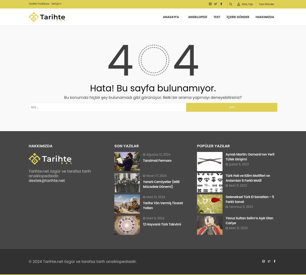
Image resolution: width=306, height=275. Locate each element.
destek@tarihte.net (47, 180)
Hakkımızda (265, 17)
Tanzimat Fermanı (157, 160)
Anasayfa (171, 17)
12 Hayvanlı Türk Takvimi (162, 224)
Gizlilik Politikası (39, 4)
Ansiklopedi (197, 17)
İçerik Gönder (238, 17)
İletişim (56, 4)
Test (217, 17)
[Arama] (230, 4)
